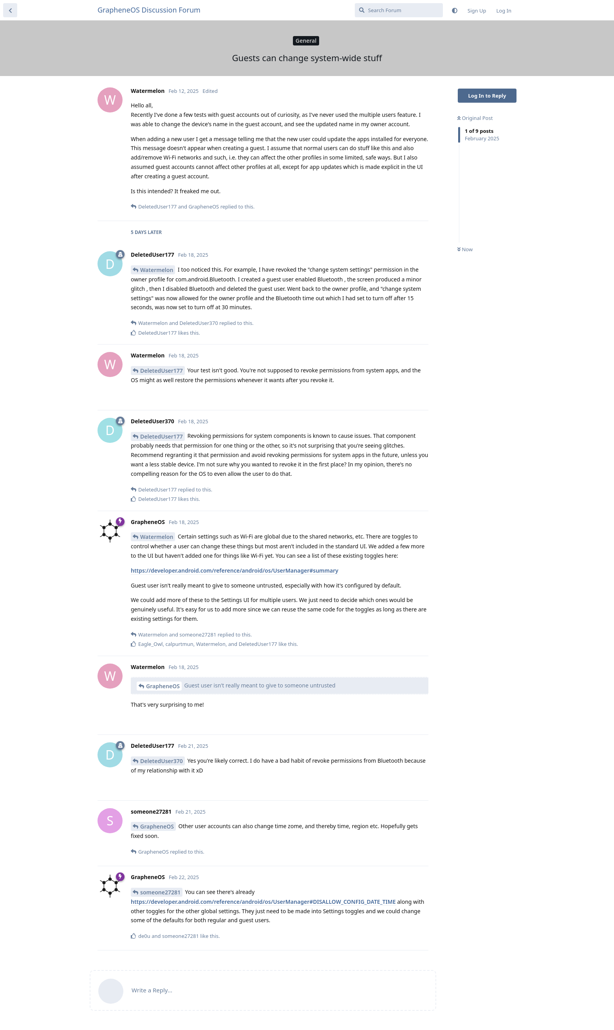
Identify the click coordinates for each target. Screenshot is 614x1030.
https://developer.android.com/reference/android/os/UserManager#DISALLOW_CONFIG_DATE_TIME (263, 901)
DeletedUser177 (161, 370)
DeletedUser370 (161, 761)
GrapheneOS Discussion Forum (149, 10)
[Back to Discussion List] (10, 10)
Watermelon (156, 270)
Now (465, 249)
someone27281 (160, 892)
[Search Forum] (399, 10)
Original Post (475, 117)
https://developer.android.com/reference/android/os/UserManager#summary (234, 570)
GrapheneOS (163, 686)
